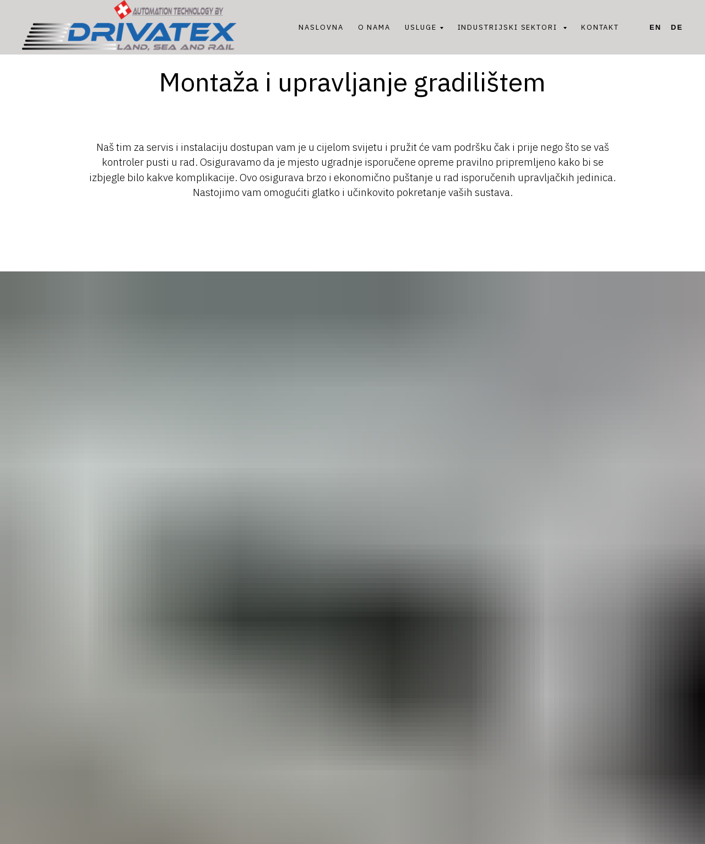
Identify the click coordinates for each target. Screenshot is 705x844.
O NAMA (374, 27)
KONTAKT (600, 27)
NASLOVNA (321, 27)
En (655, 27)
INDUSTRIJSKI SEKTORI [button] (509, 27)
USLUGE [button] (421, 27)
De (677, 27)
